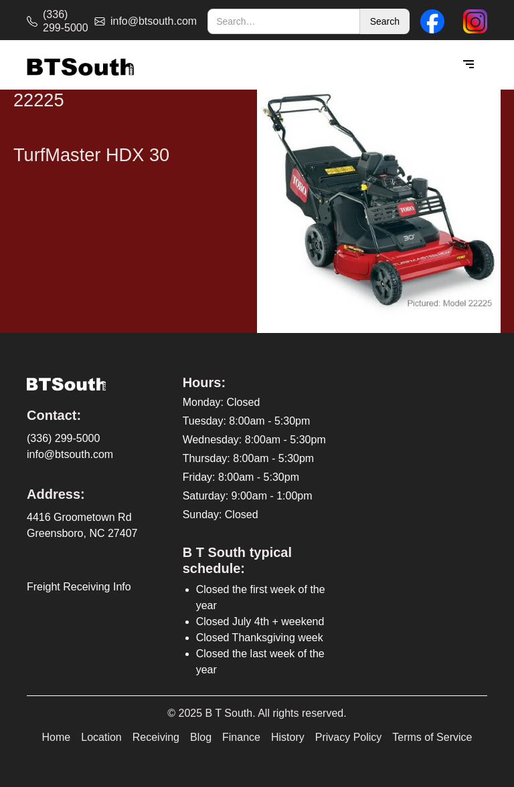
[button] (468, 64)
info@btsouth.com (70, 454)
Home (56, 737)
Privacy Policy (348, 737)
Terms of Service (432, 737)
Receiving (156, 737)
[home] (80, 65)
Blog (200, 737)
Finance (241, 737)
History (288, 737)
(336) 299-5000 (63, 438)
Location (101, 737)
